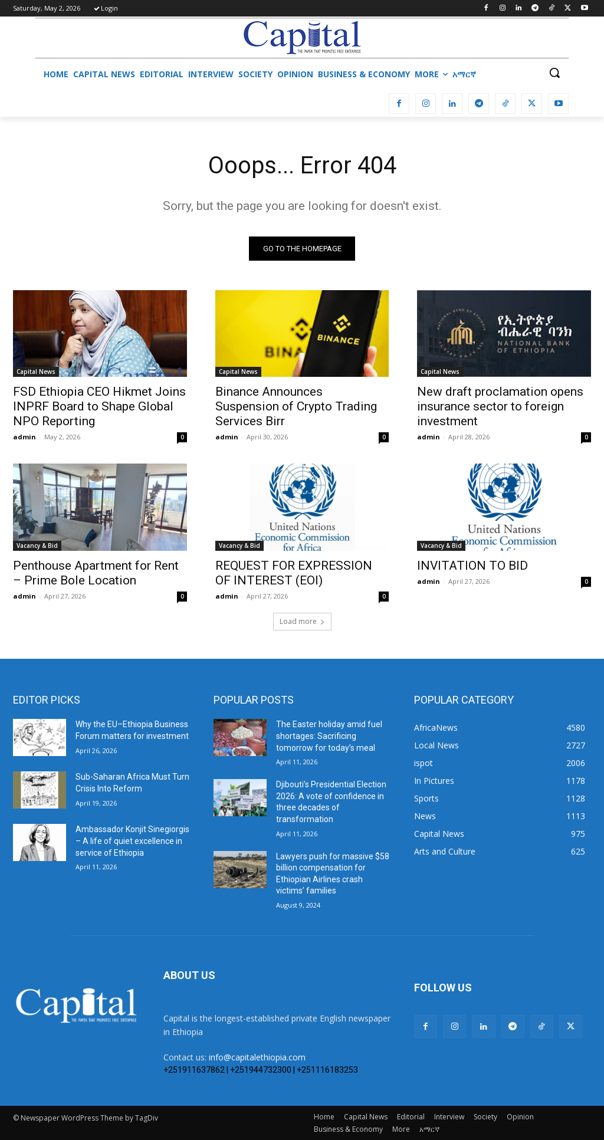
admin (24, 436)
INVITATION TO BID (472, 565)
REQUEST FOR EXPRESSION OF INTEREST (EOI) (293, 572)
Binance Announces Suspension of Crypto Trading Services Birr (296, 406)
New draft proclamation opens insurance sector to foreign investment (500, 406)
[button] (554, 72)
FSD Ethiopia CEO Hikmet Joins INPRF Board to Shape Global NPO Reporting (99, 406)
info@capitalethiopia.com (257, 1057)
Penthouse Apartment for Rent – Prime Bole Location (96, 572)
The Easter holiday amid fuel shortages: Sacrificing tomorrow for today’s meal (329, 736)
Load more (302, 622)
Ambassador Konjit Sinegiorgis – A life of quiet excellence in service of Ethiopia (132, 841)
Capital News (36, 371)
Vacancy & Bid (37, 545)
